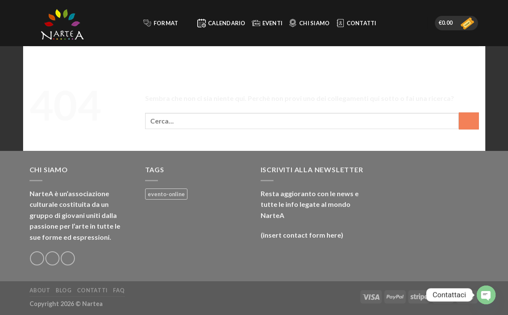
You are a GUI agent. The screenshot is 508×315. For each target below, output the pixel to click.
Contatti (356, 23)
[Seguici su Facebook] (37, 258)
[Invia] (469, 120)
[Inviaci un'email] (68, 258)
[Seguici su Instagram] (52, 258)
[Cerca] (132, 23)
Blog (63, 290)
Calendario (221, 23)
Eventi (267, 23)
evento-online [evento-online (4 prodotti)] (166, 194)
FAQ (119, 290)
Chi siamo (309, 23)
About (40, 290)
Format (166, 23)
